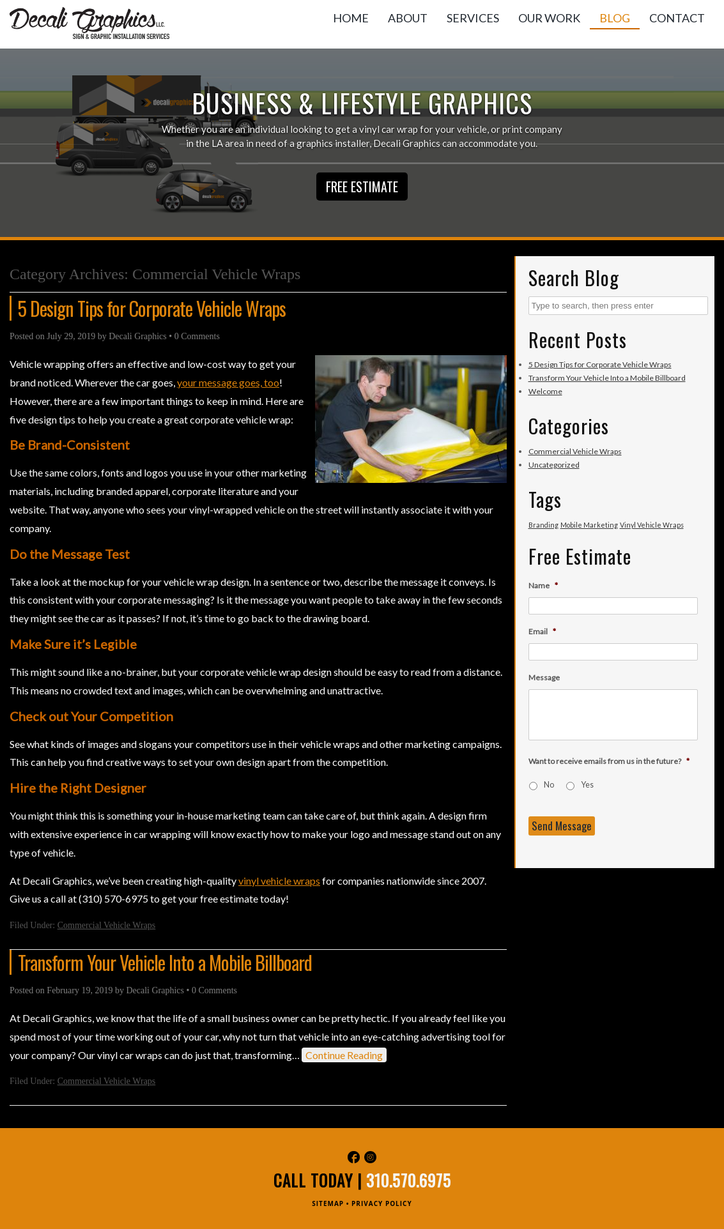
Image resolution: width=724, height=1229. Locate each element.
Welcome (545, 391)
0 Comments (197, 336)
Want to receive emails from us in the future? (608, 761)
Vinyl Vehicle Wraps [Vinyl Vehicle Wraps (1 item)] (652, 525)
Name (543, 585)
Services (473, 18)
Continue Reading (344, 1055)
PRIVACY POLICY (381, 1203)
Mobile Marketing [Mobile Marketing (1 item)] (589, 525)
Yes (587, 785)
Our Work (549, 18)
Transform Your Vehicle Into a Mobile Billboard (165, 962)
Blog (614, 18)
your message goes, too (228, 382)
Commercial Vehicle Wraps (107, 925)
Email (542, 631)
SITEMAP (328, 1203)
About (407, 18)
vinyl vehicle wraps (279, 880)
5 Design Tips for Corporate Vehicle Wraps (152, 308)
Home (351, 18)
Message (544, 677)
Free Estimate (362, 186)
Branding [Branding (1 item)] (543, 525)
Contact (677, 18)
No (549, 785)
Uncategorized (554, 464)
